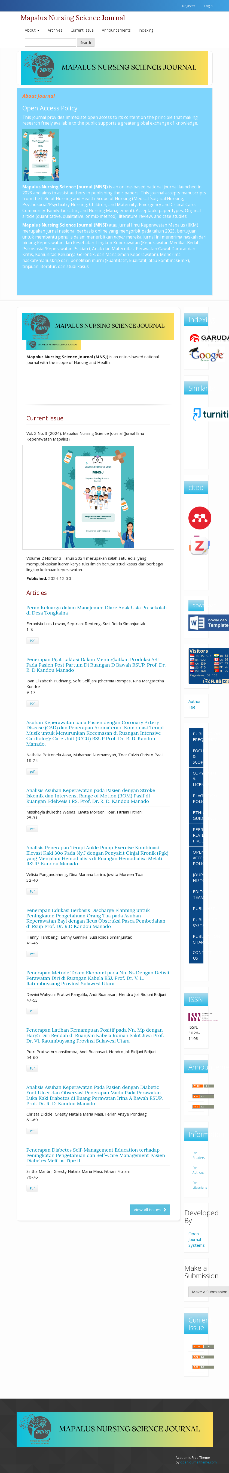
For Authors (198, 1170)
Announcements (116, 30)
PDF (32, 641)
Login (208, 5)
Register (188, 5)
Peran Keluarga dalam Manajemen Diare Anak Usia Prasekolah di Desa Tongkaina (96, 610)
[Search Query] (50, 42)
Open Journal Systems (196, 1239)
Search (85, 42)
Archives (55, 30)
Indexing (146, 30)
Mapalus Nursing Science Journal (73, 17)
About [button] (32, 30)
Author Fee (194, 704)
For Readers (199, 1155)
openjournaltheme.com (198, 1462)
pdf (32, 771)
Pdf (32, 829)
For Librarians (200, 1185)
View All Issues (150, 1209)
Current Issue (82, 30)
